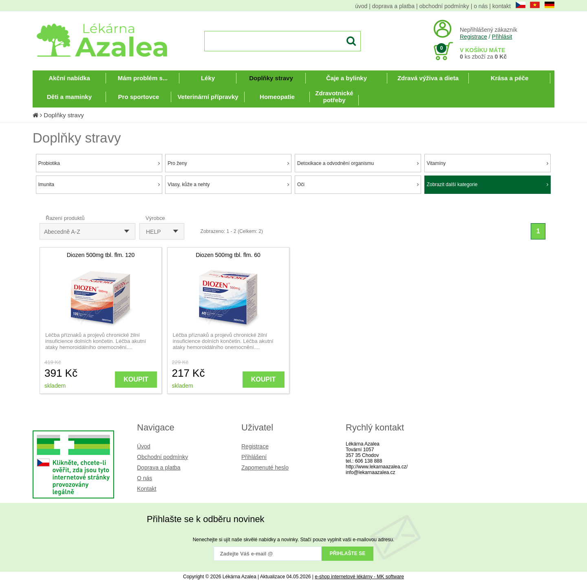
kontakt (501, 6)
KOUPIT (136, 379)
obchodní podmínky (444, 6)
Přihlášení (254, 457)
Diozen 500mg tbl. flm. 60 (228, 255)
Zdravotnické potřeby (334, 96)
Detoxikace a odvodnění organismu (358, 163)
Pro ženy (228, 163)
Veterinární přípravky (207, 96)
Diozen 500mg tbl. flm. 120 (101, 255)
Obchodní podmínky (162, 457)
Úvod (143, 446)
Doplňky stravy (271, 78)
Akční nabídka (69, 78)
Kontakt (146, 488)
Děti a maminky (69, 96)
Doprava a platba (159, 467)
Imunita (99, 184)
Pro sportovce (138, 96)
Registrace (473, 36)
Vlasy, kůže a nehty (228, 184)
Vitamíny (487, 163)
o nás (481, 6)
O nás (144, 478)
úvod (361, 6)
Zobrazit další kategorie (487, 184)
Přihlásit (502, 36)
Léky (208, 78)
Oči (358, 184)
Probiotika (99, 163)
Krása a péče (510, 78)
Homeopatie (277, 96)
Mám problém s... (143, 78)
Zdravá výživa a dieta (428, 78)
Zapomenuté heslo (265, 467)
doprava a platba (393, 6)
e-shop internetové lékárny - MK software (359, 577)
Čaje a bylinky (346, 78)
